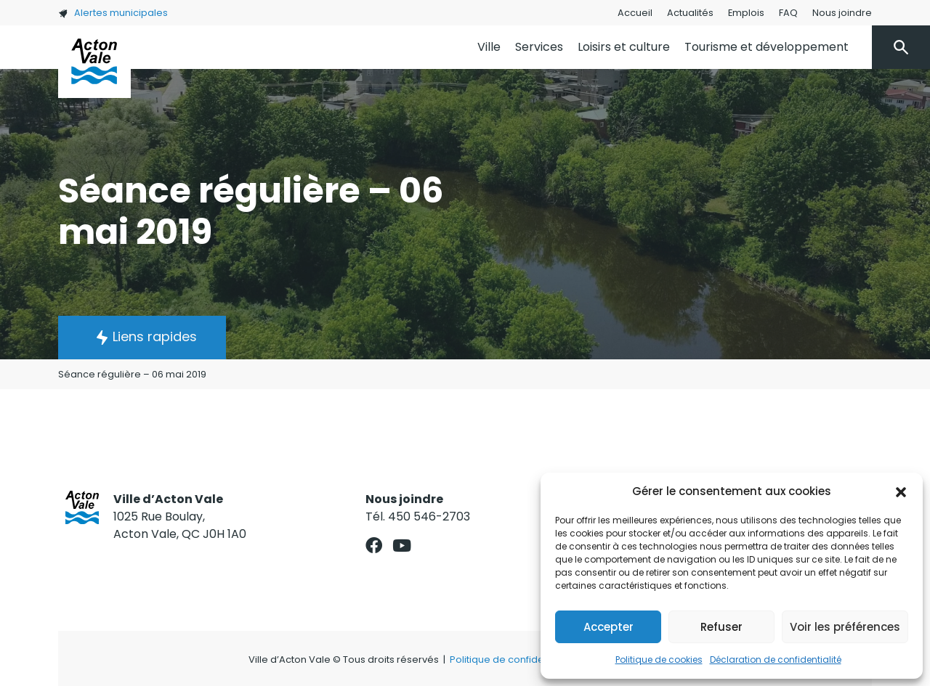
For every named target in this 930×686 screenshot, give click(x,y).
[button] (901, 491)
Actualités (690, 13)
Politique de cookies (659, 659)
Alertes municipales (113, 13)
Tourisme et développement (766, 46)
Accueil (635, 13)
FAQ (788, 13)
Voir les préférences (845, 626)
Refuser (721, 626)
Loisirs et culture (624, 46)
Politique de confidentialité (512, 659)
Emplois (746, 13)
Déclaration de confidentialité (775, 659)
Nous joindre (842, 13)
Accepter (608, 626)
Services (539, 46)
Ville (489, 46)
